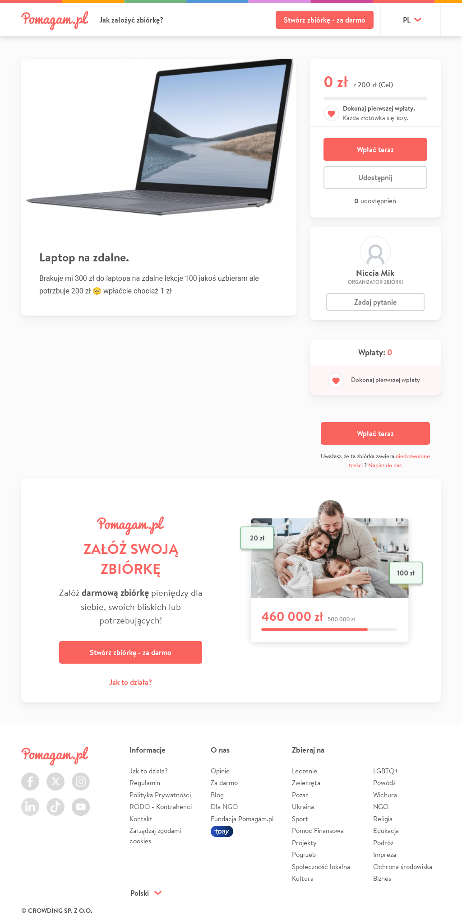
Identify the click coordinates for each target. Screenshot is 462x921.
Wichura (385, 795)
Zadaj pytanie (375, 302)
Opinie (220, 771)
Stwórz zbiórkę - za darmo (324, 20)
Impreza (384, 854)
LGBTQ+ (385, 771)
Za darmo (224, 782)
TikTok (55, 801)
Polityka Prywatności (160, 795)
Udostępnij (375, 177)
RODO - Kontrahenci (160, 806)
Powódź (384, 782)
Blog (217, 795)
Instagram (81, 776)
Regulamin (144, 782)
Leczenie (304, 771)
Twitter (55, 776)
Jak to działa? (130, 682)
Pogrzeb (304, 854)
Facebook (30, 776)
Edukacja (386, 830)
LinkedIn (30, 801)
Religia (383, 818)
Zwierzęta (306, 782)
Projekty (304, 842)
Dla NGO (224, 806)
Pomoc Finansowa (318, 830)
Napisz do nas (385, 465)
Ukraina (303, 806)
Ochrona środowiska (402, 866)
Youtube (81, 801)
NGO (380, 806)
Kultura (303, 878)
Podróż (383, 842)
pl (407, 20)
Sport (300, 818)
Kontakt (140, 818)
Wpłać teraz (375, 149)
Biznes (382, 878)
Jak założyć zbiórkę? (131, 20)
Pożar (300, 795)
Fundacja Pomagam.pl (242, 818)
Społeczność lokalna (321, 866)
